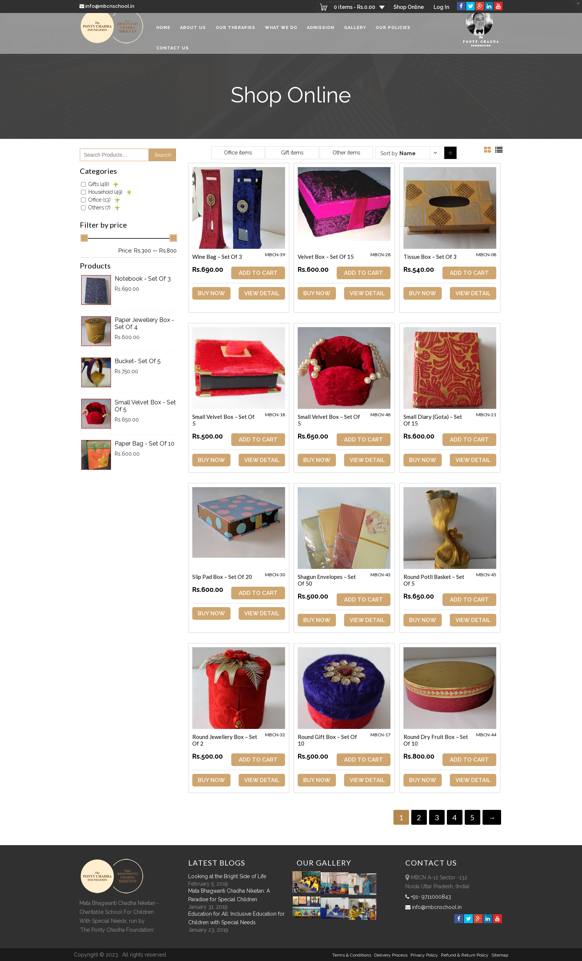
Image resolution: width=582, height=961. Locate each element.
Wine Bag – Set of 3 (217, 256)
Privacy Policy (424, 954)
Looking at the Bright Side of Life (227, 876)
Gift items (292, 153)
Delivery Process (391, 954)
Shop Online (408, 7)
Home (163, 33)
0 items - (353, 7)
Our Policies (393, 33)
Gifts (98, 184)
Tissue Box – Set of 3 (431, 256)
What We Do (281, 33)
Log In (441, 7)
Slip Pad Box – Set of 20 (222, 576)
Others (99, 208)
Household (105, 192)
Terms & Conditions (351, 954)
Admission (320, 33)
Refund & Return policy (464, 954)
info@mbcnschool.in (107, 6)
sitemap (499, 954)
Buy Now (211, 293)
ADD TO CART (258, 273)
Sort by (398, 153)
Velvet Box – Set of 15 (326, 256)
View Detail (262, 293)
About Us (193, 33)
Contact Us (172, 53)
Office (99, 200)
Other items (346, 153)
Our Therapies (235, 33)
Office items (238, 153)
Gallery (355, 33)
